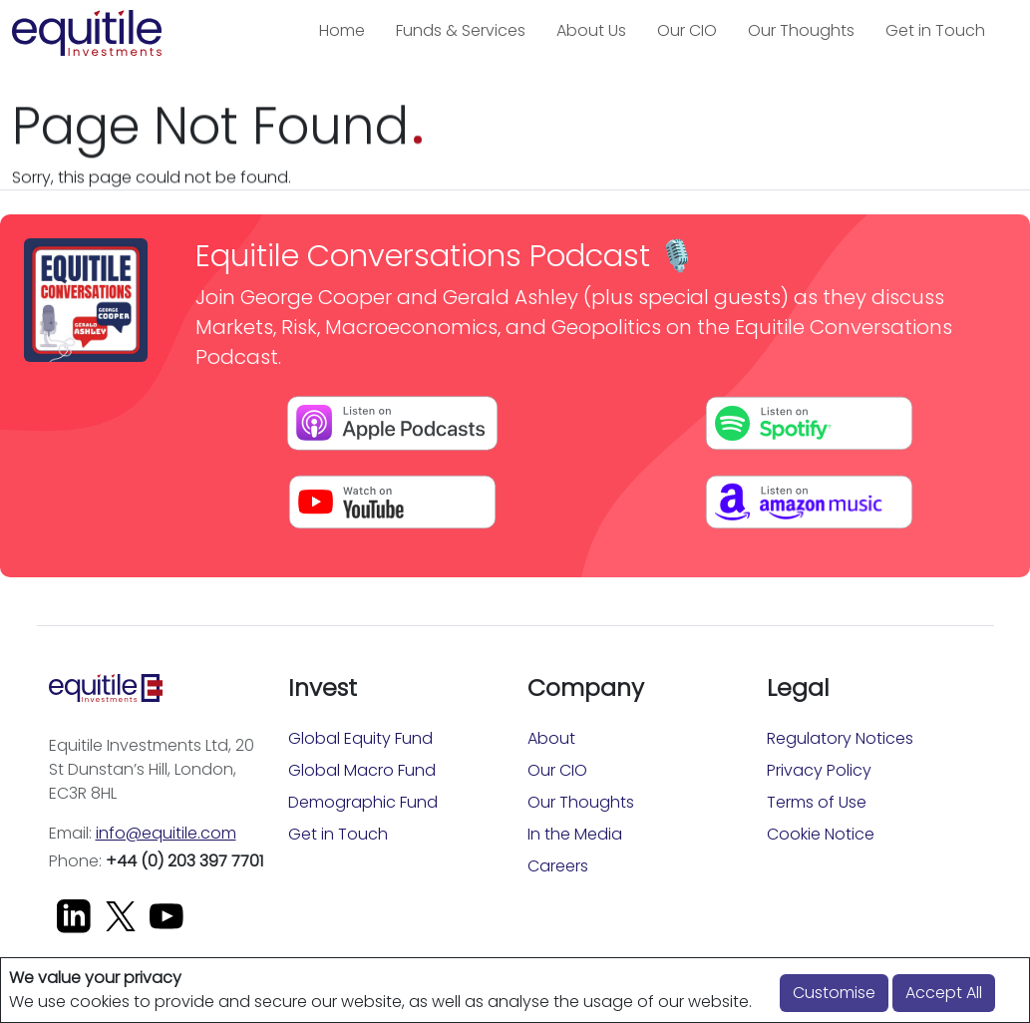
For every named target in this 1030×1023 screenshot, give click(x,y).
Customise (834, 992)
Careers (557, 865)
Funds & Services (460, 30)
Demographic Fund (363, 802)
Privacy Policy (819, 770)
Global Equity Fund (360, 738)
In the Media (574, 834)
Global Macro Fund (362, 770)
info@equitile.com (166, 833)
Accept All (943, 992)
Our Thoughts (801, 30)
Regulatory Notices (840, 738)
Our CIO (687, 30)
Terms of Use (816, 802)
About (551, 738)
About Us (591, 30)
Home (342, 30)
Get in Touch (935, 30)
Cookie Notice (820, 834)
